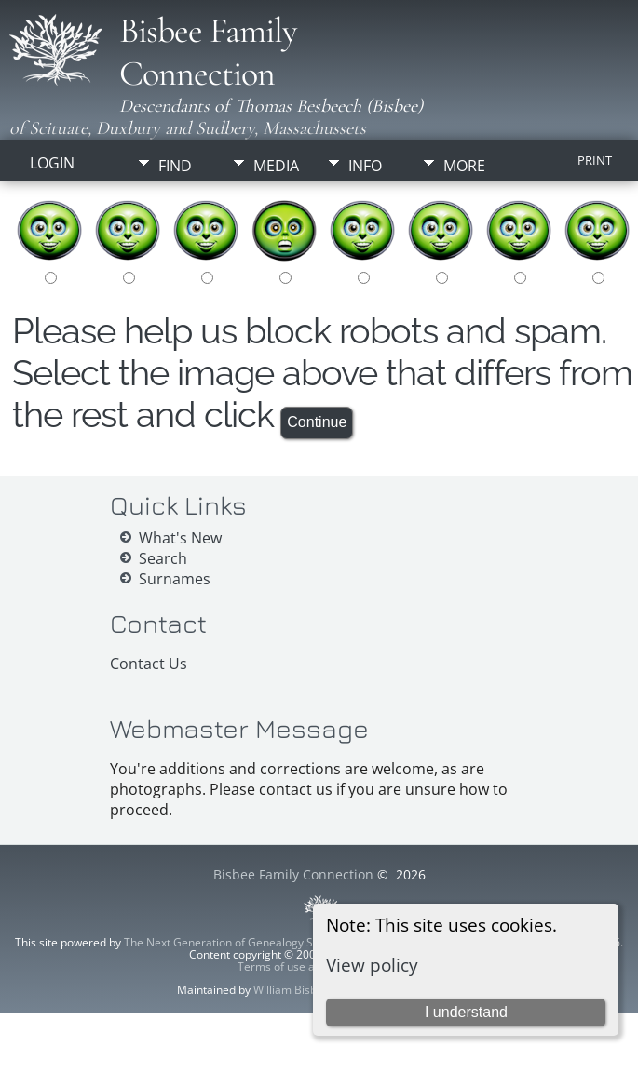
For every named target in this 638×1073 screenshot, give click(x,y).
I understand (466, 1012)
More (464, 165)
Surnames (174, 579)
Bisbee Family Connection (208, 52)
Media (276, 165)
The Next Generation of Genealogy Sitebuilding (245, 942)
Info (365, 165)
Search (163, 558)
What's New (180, 538)
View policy (372, 964)
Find (175, 165)
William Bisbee (291, 990)
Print (594, 160)
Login (52, 163)
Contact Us (148, 663)
